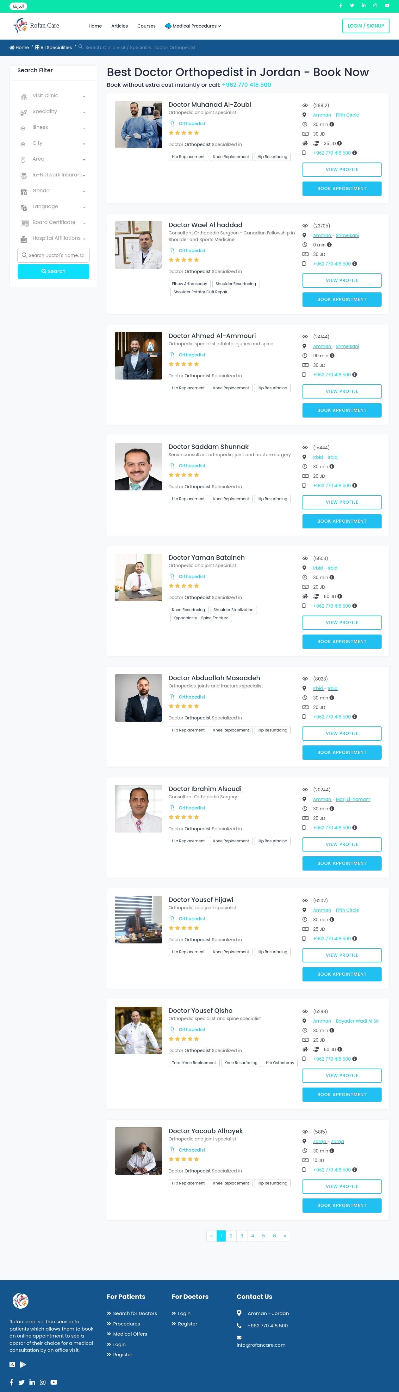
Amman (322, 115)
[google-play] (23, 1365)
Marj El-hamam (353, 799)
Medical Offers (130, 1334)
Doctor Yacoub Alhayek (206, 1131)
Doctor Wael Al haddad (206, 224)
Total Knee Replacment (194, 1062)
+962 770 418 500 (246, 85)
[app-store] (12, 1365)
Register (122, 1354)
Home (95, 26)
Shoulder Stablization (233, 609)
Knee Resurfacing (188, 609)
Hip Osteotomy (280, 1062)
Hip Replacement (188, 156)
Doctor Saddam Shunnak (209, 446)
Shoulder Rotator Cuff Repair (201, 292)
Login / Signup (366, 25)
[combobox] (59, 97)
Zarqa (320, 1141)
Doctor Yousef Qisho (201, 1010)
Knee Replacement (231, 156)
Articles (119, 26)
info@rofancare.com (261, 1345)
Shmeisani (347, 235)
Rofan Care (36, 26)
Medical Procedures (193, 26)
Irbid (318, 457)
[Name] (53, 255)
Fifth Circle (347, 115)
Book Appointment (342, 188)
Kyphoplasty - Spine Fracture (201, 618)
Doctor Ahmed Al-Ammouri (212, 335)
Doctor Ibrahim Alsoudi (205, 788)
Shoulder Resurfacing (236, 283)
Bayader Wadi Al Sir (357, 1021)
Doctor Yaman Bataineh (207, 557)
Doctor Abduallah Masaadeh (214, 678)
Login (119, 1344)
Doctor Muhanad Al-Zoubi (210, 104)
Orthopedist (192, 123)
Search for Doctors (135, 1313)
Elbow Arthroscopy (189, 283)
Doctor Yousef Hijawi (201, 899)
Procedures (126, 1323)
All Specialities (53, 47)
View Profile (342, 169)
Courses (146, 26)
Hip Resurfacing (272, 156)
